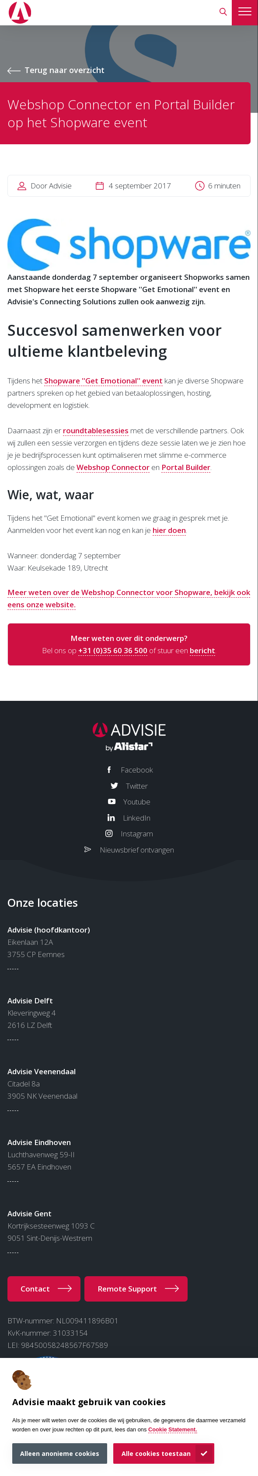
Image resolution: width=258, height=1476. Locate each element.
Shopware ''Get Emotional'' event (103, 381)
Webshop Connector (113, 467)
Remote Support (127, 1289)
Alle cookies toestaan (156, 1453)
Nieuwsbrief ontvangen (137, 850)
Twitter (137, 786)
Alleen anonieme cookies (59, 1453)
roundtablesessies (96, 430)
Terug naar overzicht (64, 70)
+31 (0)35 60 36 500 (112, 650)
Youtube (136, 802)
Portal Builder (185, 467)
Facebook (137, 770)
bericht (202, 650)
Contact (35, 1289)
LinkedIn (136, 818)
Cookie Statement (171, 1429)
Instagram (137, 834)
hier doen (169, 530)
